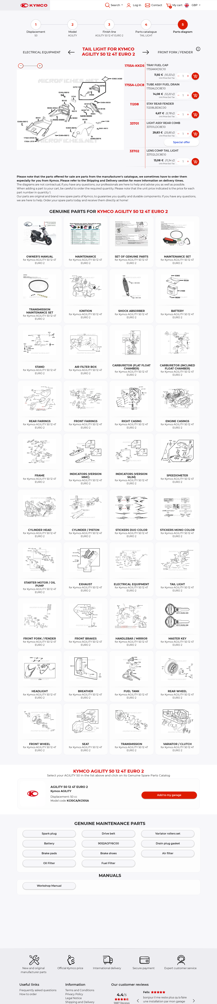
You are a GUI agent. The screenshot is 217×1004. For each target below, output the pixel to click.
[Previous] (71, 52)
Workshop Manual (49, 885)
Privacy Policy (74, 994)
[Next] (145, 52)
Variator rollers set (167, 833)
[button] (198, 48)
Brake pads (49, 853)
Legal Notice (73, 998)
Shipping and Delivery (79, 1002)
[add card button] (195, 76)
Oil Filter (49, 863)
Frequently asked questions (37, 990)
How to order (28, 994)
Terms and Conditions (79, 990)
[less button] (178, 76)
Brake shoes (108, 853)
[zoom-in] (39, 65)
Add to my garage (169, 795)
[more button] (187, 76)
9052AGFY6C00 (108, 843)
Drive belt (108, 833)
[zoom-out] (20, 65)
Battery (49, 843)
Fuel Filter (108, 863)
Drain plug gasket (168, 843)
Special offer (181, 142)
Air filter (167, 853)
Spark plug (49, 833)
